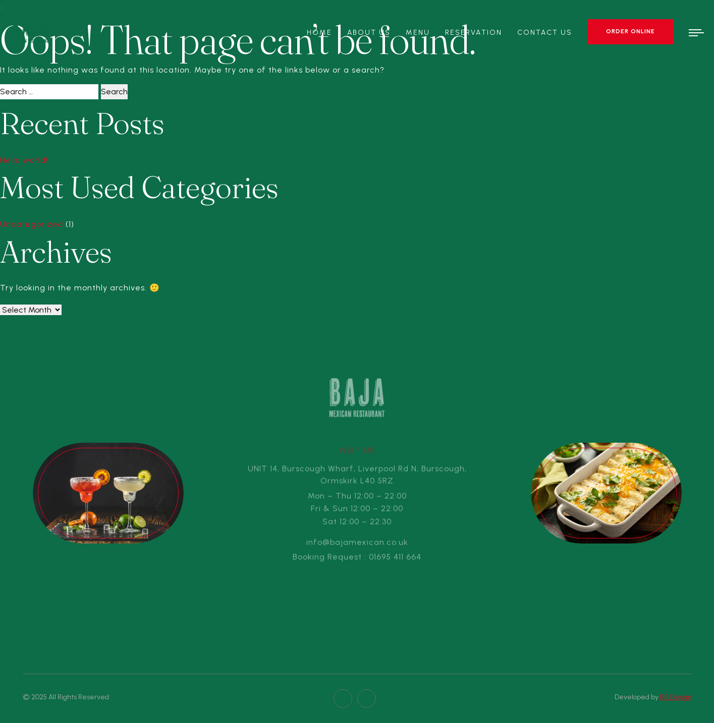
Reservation (473, 32)
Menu (417, 32)
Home (319, 32)
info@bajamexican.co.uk (357, 544)
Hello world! (24, 160)
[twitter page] (366, 698)
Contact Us (544, 32)
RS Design (676, 697)
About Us (369, 32)
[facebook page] (343, 698)
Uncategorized (31, 224)
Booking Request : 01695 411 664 (357, 559)
